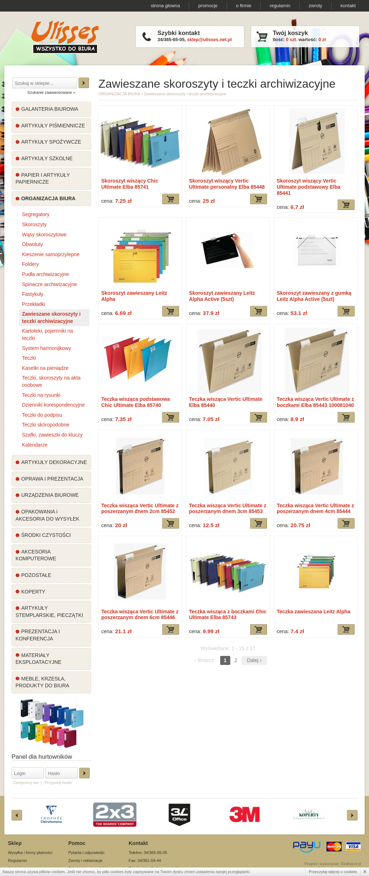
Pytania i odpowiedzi (86, 852)
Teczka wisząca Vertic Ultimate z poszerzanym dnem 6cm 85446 (140, 615)
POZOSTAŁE (36, 575)
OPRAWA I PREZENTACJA (52, 479)
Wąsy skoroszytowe (44, 234)
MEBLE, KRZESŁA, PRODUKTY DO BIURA (42, 682)
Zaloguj (84, 773)
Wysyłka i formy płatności (30, 852)
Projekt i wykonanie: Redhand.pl (332, 864)
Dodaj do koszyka (170, 199)
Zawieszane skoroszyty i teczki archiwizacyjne (51, 317)
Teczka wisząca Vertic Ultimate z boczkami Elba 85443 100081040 (315, 402)
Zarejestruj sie (25, 782)
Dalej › (254, 660)
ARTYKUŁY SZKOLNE (47, 158)
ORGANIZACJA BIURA (48, 198)
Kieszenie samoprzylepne (51, 254)
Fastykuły (32, 294)
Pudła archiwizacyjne (45, 274)
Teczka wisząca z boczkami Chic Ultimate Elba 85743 (227, 615)
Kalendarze (35, 445)
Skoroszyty (34, 224)
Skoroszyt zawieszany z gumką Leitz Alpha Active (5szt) (314, 296)
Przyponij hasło (58, 782)
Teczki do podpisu (42, 415)
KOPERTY (33, 592)
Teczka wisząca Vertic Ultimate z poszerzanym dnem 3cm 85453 (227, 508)
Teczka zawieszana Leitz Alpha (313, 611)
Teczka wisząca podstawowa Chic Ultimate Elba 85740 (135, 402)
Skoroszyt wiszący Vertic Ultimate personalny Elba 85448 (226, 184)
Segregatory (35, 214)
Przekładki (33, 304)
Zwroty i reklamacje (85, 860)
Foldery (30, 264)
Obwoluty (32, 244)
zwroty (316, 5)
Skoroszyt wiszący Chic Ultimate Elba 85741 (129, 184)
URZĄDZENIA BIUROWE (50, 495)
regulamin (280, 5)
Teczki (29, 358)
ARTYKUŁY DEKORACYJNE (54, 462)
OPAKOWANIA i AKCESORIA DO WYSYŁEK (47, 515)
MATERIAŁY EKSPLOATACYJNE (38, 658)
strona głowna (165, 5)
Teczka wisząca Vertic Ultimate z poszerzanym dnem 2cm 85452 (140, 508)
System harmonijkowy (46, 348)
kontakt (348, 5)
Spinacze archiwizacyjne (49, 284)
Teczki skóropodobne (46, 425)
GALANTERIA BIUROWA (49, 109)
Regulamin (17, 860)
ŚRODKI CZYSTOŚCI (46, 535)
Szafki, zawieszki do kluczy (52, 435)
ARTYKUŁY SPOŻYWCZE (51, 142)
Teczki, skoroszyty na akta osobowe (51, 381)
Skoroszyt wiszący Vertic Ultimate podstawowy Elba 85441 (309, 187)
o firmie (244, 5)
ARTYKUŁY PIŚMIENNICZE (53, 125)
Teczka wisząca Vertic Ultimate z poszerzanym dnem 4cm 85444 (315, 508)
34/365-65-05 (170, 39)
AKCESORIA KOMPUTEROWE (35, 555)
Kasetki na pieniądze (45, 368)
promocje (207, 5)
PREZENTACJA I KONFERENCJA (37, 634)
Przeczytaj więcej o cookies (333, 872)
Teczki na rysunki (41, 395)
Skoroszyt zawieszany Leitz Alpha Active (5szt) (222, 296)
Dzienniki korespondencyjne (53, 405)
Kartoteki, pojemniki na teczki (47, 334)
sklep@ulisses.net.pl (209, 39)
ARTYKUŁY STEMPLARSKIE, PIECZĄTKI (49, 611)
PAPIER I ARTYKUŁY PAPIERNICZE (42, 178)
